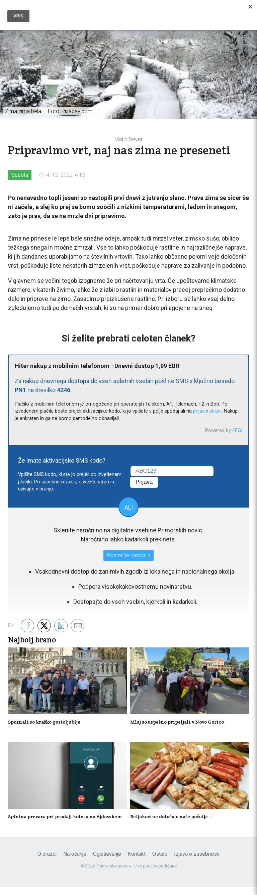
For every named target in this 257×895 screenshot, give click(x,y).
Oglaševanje (107, 861)
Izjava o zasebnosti (197, 861)
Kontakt (137, 861)
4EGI (237, 431)
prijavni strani (207, 412)
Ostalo (159, 861)
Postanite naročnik (128, 556)
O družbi (47, 861)
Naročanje (74, 861)
